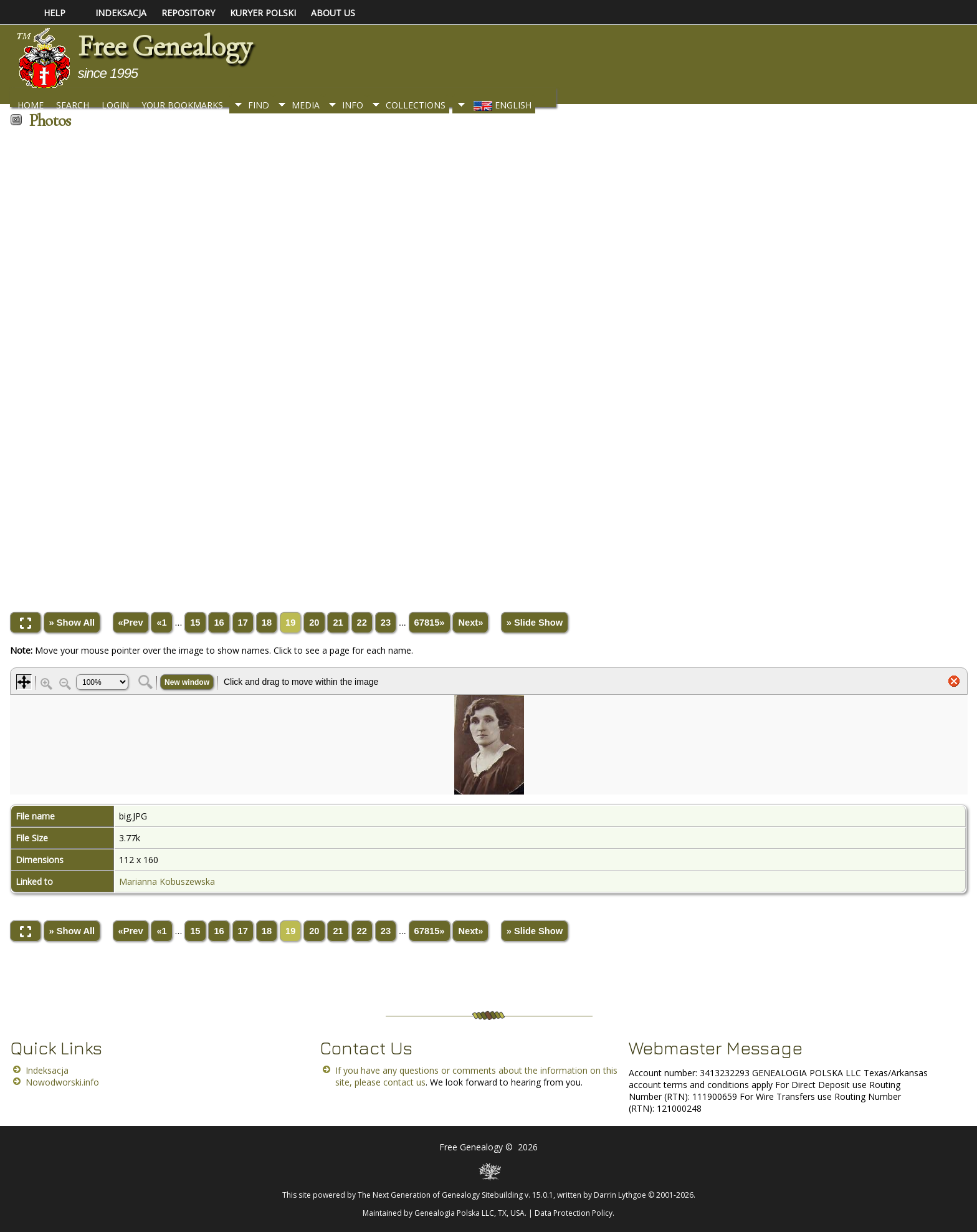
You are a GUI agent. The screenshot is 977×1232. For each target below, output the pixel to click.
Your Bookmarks (182, 105)
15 (195, 623)
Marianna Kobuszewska (167, 881)
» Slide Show (535, 623)
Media (306, 105)
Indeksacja (47, 1070)
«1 (161, 623)
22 (362, 623)
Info (352, 105)
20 (314, 623)
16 (219, 623)
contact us (404, 1082)
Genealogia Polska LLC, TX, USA (469, 1213)
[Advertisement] (384, 366)
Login (115, 105)
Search (72, 105)
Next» (470, 623)
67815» (429, 623)
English (501, 105)
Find (258, 105)
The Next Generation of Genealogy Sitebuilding (440, 1195)
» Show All (72, 623)
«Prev (130, 623)
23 (386, 623)
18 (267, 623)
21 (338, 623)
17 (243, 623)
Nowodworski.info (62, 1082)
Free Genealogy (164, 46)
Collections (416, 105)
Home (30, 105)
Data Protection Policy (573, 1213)
